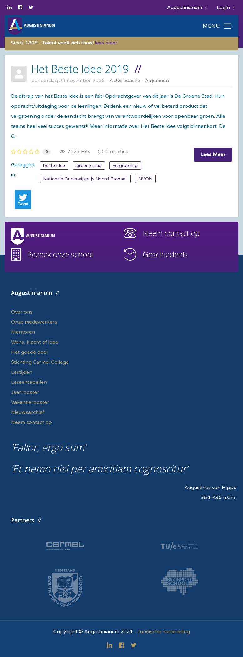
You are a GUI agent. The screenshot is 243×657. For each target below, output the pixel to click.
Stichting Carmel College (40, 362)
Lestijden (21, 372)
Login (226, 7)
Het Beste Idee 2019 (80, 69)
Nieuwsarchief (27, 412)
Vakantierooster (30, 402)
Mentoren (23, 332)
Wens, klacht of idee (34, 342)
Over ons (22, 312)
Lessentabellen (29, 382)
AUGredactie (124, 80)
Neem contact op (171, 233)
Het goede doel (29, 352)
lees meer (106, 43)
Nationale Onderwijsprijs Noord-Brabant (85, 178)
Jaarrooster (25, 392)
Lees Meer (212, 154)
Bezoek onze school (60, 254)
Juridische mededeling (164, 631)
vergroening (125, 165)
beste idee (54, 165)
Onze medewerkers (34, 322)
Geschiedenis (165, 254)
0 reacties (113, 152)
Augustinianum (187, 7)
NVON (145, 178)
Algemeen (157, 80)
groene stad (89, 165)
